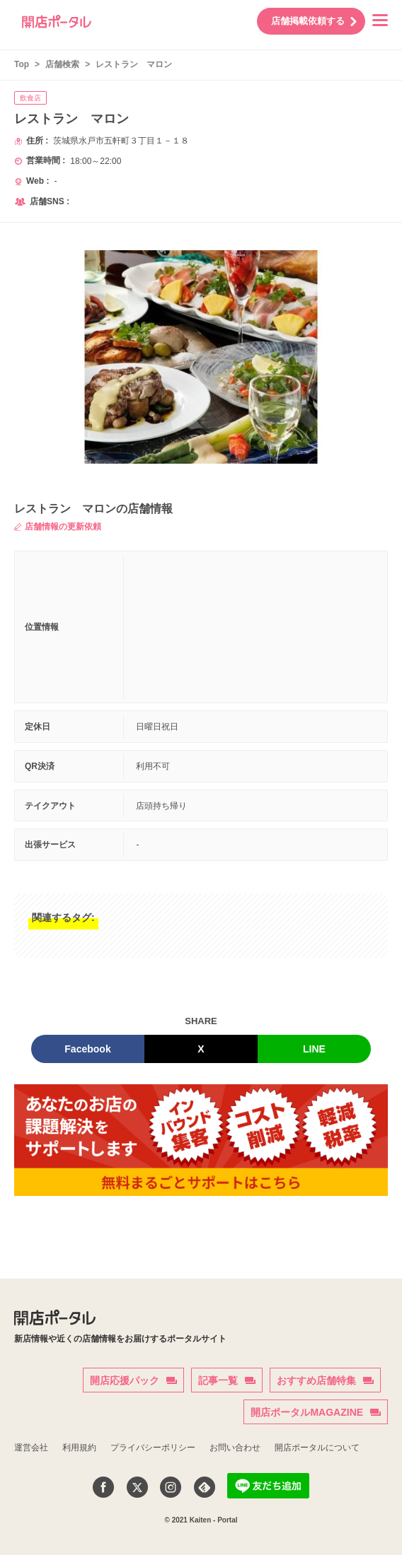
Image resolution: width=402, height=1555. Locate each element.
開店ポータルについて (317, 1448)
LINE (314, 1049)
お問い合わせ (234, 1448)
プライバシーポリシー (152, 1448)
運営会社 (31, 1448)
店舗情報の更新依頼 (57, 527)
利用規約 (79, 1448)
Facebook (87, 1049)
